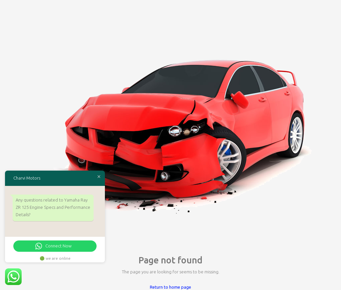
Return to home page (170, 287)
